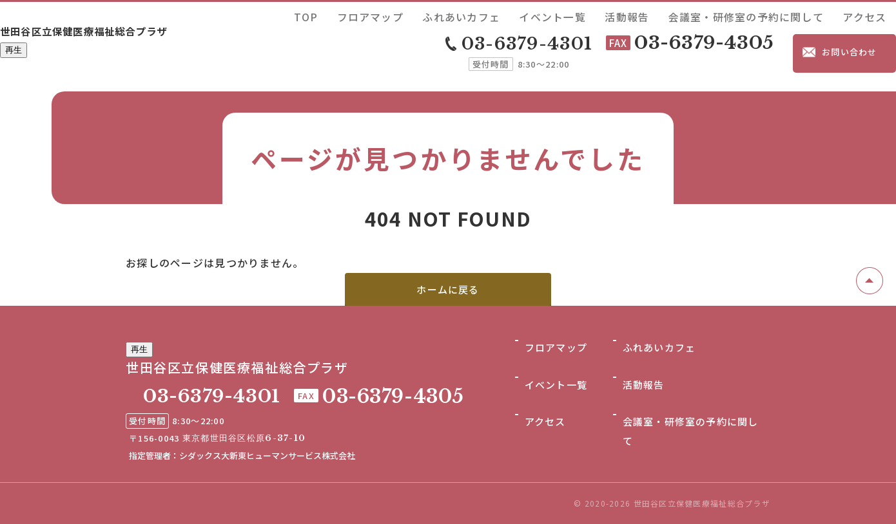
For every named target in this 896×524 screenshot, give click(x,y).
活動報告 (703, 15)
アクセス (874, 15)
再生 (13, 54)
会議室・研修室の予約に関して (789, 15)
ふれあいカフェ (586, 15)
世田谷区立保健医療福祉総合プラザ (135, 30)
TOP (477, 15)
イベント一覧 (651, 15)
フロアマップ (521, 15)
